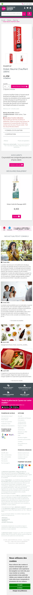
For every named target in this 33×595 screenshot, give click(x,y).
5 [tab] (15, 223)
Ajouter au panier (20, 86)
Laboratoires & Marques (24, 418)
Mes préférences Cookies (22, 444)
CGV (19, 436)
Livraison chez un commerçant (22, 458)
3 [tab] (10, 223)
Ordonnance (21, 430)
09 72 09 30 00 (25, 394)
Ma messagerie (5, 463)
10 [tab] (28, 223)
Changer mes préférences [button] (20, 591)
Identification (4, 453)
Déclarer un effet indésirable (22, 433)
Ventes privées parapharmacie (22, 423)
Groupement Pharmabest (4, 419)
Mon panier (4, 459)
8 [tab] (23, 223)
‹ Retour (5, 141)
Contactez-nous (5, 424)
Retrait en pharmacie (23, 453)
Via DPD (8, 394)
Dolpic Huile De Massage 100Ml (16, 204)
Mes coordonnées (6, 455)
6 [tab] (18, 223)
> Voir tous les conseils (16, 381)
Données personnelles (24, 440)
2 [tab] (7, 223)
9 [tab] (26, 223)
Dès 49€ (25, 387)
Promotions (21, 420)
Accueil (3, 20)
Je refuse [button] (19, 588)
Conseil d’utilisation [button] (13, 130)
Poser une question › (24, 141)
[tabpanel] (16, 197)
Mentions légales (22, 438)
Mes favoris (4, 461)
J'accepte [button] (19, 585)
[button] (6, 86)
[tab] (16, 130)
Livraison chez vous (23, 455)
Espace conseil (22, 426)
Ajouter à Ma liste (9, 89)
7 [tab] (20, 223)
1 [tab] (5, 223)
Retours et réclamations (8, 426)
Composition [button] (10, 134)
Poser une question (6, 422)
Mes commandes (6, 457)
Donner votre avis (16, 165)
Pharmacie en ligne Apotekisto (16, 543)
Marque (9, 20)
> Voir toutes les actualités (16, 321)
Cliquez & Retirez (8, 387)
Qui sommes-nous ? (7, 416)
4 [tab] (12, 223)
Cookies (20, 442)
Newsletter (21, 428)
